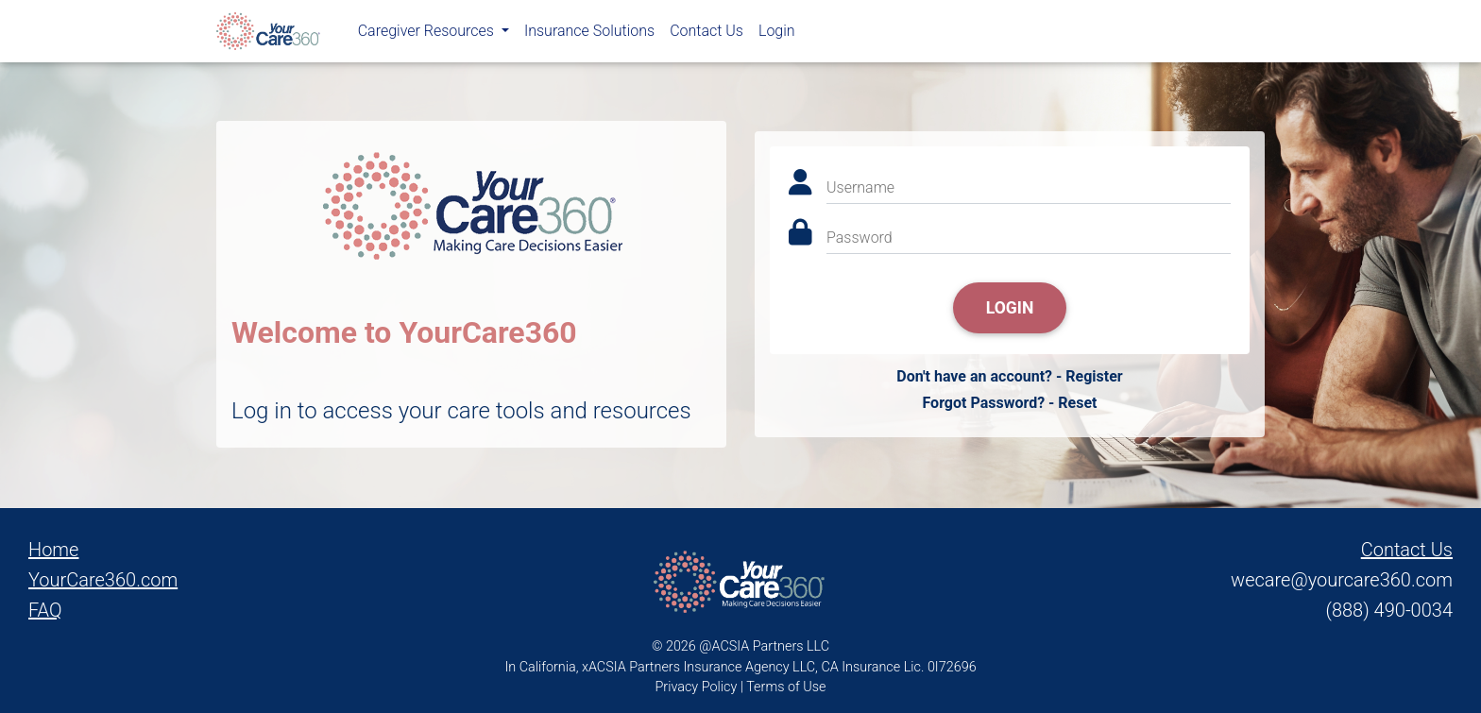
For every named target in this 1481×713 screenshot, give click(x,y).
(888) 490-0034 (1389, 610)
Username (860, 187)
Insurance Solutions (589, 34)
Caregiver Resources (428, 34)
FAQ (45, 610)
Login (776, 34)
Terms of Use (786, 687)
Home (53, 549)
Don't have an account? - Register (1009, 376)
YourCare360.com (103, 580)
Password (859, 237)
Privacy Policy (696, 687)
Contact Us (706, 34)
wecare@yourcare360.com (1342, 580)
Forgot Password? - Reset (1009, 403)
